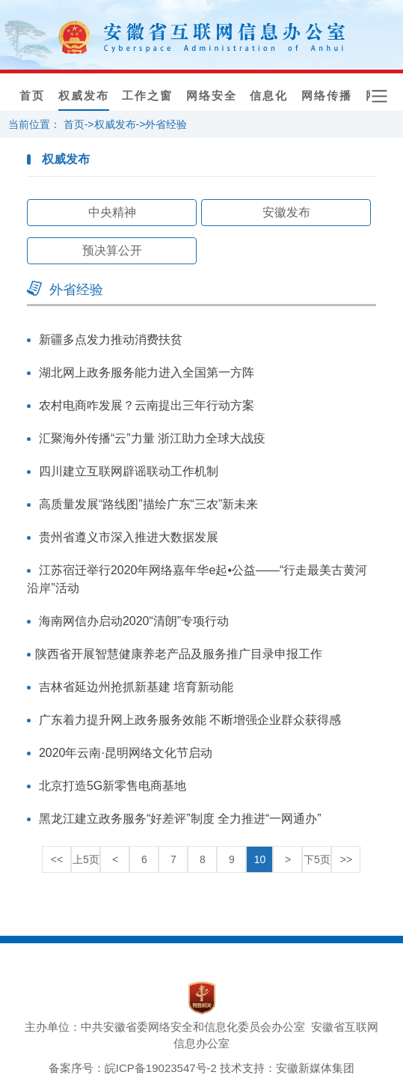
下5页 (317, 859)
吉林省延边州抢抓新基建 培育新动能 (136, 686)
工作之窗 (147, 96)
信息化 (269, 96)
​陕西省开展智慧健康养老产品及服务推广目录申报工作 (178, 654)
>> (346, 859)
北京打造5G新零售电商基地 (112, 785)
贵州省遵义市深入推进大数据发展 (128, 537)
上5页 (86, 859)
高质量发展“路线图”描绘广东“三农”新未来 (148, 504)
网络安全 (211, 96)
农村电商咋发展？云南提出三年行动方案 (146, 405)
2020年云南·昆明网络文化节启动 (125, 752)
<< (57, 859)
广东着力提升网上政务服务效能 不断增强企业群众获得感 (190, 719)
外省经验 (166, 124)
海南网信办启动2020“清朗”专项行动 (134, 621)
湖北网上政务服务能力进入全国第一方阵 (146, 372)
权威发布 (83, 96)
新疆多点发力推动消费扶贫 (110, 339)
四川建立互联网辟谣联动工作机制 (128, 471)
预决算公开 (112, 250)
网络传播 (326, 96)
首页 (32, 96)
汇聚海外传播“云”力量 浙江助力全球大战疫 (152, 438)
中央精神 (112, 212)
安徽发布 (286, 212)
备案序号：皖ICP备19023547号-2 (133, 1068)
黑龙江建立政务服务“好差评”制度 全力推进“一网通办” (180, 818)
